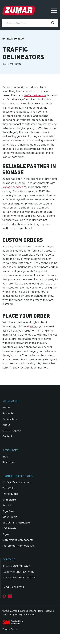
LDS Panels (9, 528)
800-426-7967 (28, 577)
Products (7, 413)
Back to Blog (13, 38)
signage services (12, 187)
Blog (5, 456)
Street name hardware (16, 522)
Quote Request (11, 430)
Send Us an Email (13, 587)
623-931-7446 (21, 566)
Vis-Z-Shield (9, 517)
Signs (5, 534)
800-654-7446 (25, 572)
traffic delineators (35, 95)
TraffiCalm (8, 488)
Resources (8, 462)
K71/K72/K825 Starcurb (16, 482)
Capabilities (9, 419)
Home (6, 407)
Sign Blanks (9, 499)
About (6, 425)
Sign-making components (17, 540)
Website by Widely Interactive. (18, 614)
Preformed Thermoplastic (18, 546)
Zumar (33, 326)
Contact (7, 436)
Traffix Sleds (10, 494)
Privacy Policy (9, 629)
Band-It (6, 505)
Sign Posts (8, 511)
